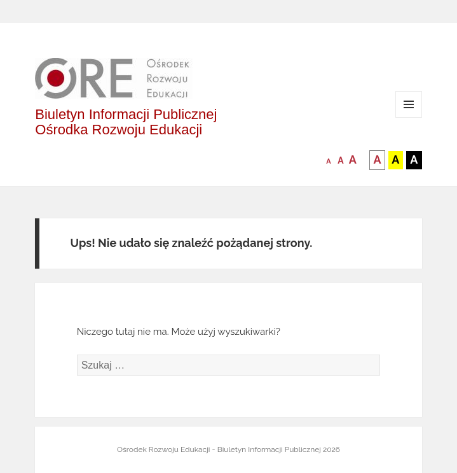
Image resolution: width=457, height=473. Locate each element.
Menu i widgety (409, 117)
